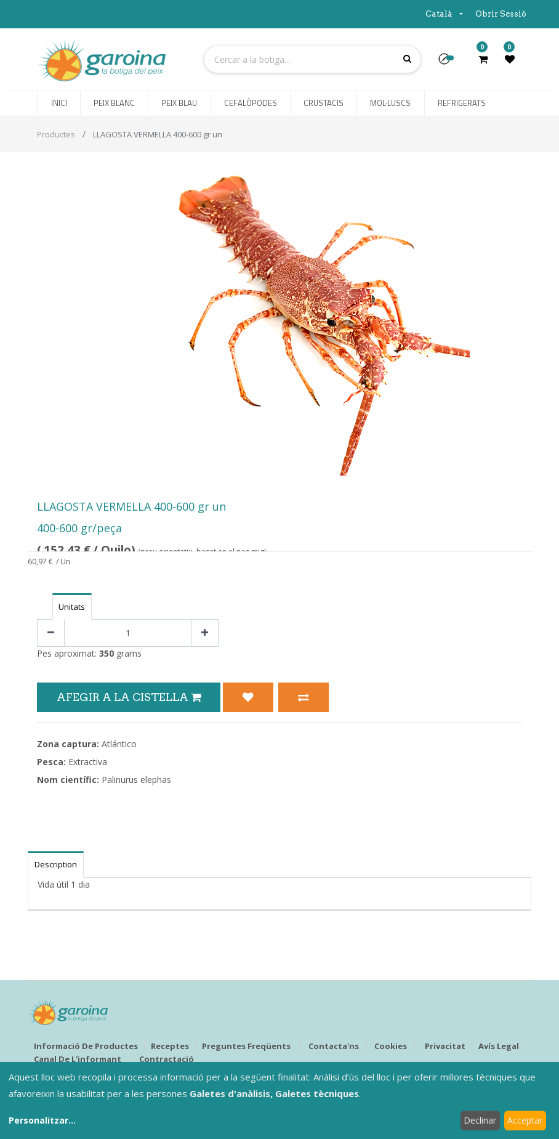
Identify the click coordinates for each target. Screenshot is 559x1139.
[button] (449, 62)
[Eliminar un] (51, 633)
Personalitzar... (42, 1120)
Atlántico (119, 744)
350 (106, 653)
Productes (56, 134)
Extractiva (87, 762)
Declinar (480, 1120)
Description (55, 864)
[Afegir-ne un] (205, 633)
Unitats (71, 606)
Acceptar (524, 1120)
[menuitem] (58, 103)
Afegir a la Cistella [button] (129, 697)
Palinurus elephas (136, 779)
